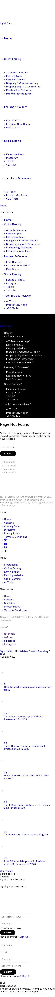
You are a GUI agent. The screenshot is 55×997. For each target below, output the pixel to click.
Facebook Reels (16, 388)
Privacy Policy (12, 533)
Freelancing (11, 564)
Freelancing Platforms (20, 358)
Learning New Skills (18, 375)
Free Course (14, 372)
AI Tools (11, 409)
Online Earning (13, 336)
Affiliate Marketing (18, 341)
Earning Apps (14, 344)
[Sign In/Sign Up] (9, 651)
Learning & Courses (16, 367)
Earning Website (16, 348)
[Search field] (14, 447)
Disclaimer (10, 529)
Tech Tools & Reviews (17, 404)
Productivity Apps (17, 412)
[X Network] (10, 465)
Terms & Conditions (15, 536)
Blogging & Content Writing (23, 351)
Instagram (13, 392)
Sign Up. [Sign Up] (24, 936)
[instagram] (10, 472)
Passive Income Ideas (19, 362)
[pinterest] (9, 468)
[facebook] (9, 461)
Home (8, 332)
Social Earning (13, 384)
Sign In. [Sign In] (26, 976)
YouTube (12, 399)
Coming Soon (12, 526)
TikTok (10, 396)
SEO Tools (13, 416)
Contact (9, 522)
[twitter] (8, 637)
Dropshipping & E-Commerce (24, 355)
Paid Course (14, 379)
